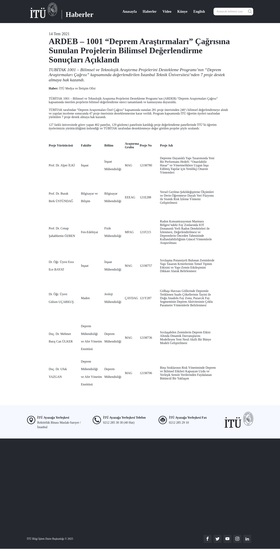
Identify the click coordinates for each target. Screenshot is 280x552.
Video (167, 12)
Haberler (150, 12)
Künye (182, 12)
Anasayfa (129, 12)
